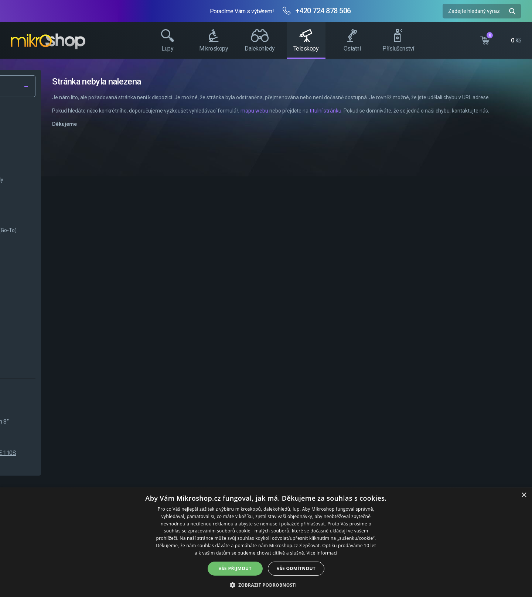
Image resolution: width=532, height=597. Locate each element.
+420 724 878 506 (323, 10)
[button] (266, 584)
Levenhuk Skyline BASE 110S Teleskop (86, 457)
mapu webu (360, 119)
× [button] (523, 495)
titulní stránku (431, 119)
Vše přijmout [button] (235, 568)
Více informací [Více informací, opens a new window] (322, 553)
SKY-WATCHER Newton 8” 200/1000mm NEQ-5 (82, 425)
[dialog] (266, 542)
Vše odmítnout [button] (296, 568)
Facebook (523, 138)
